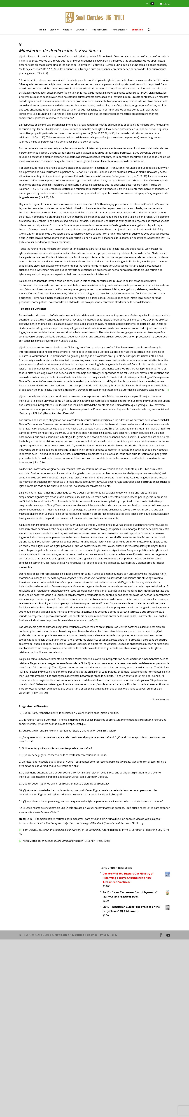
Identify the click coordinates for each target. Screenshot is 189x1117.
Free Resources (99, 30)
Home (42, 30)
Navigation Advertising (69, 935)
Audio (66, 30)
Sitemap (92, 935)
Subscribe (137, 30)
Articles (80, 30)
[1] (167, 389)
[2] (96, 620)
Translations (118, 30)
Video (53, 30)
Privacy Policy (108, 935)
